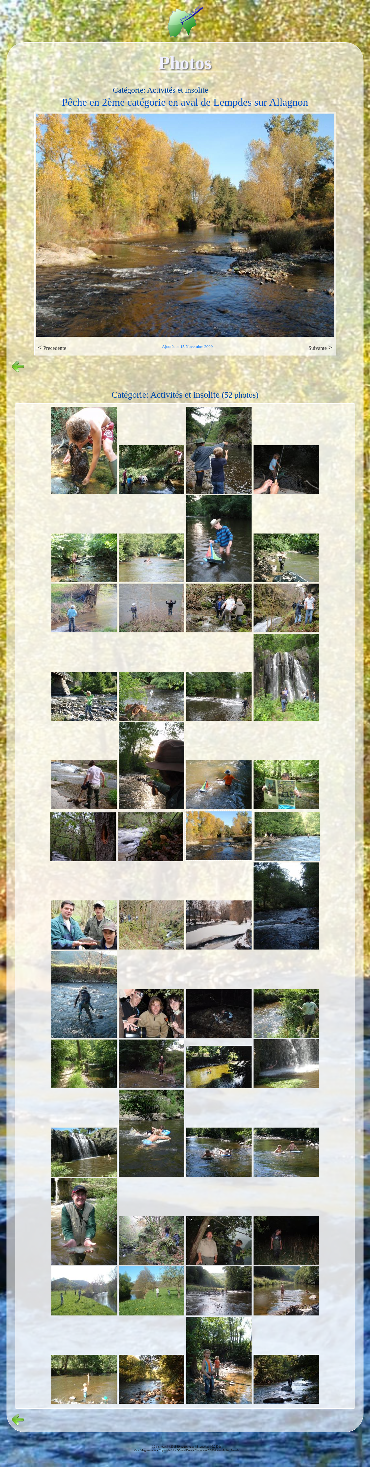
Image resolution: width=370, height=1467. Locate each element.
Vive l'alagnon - (142, 1450)
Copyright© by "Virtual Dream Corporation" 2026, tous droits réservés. (199, 1450)
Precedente (52, 347)
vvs (154, 1450)
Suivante (320, 347)
